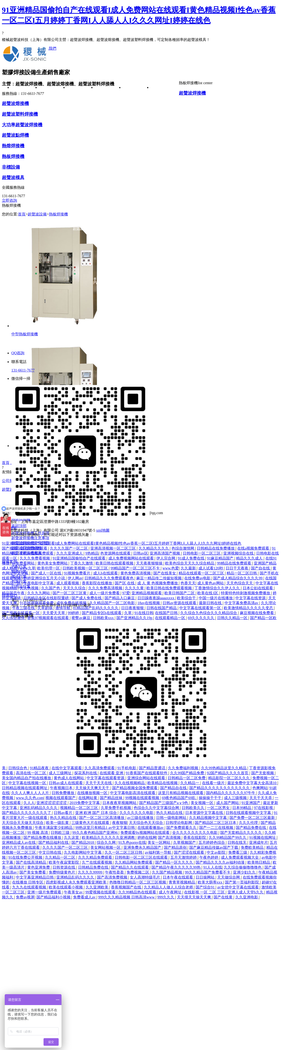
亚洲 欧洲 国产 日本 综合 (96, 813)
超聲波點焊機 (81, 173)
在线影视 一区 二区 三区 (205, 892)
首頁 (22, 214)
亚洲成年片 (258, 842)
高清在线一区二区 (31, 773)
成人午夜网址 (170, 892)
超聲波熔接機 (81, 119)
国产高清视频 (170, 838)
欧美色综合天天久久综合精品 (190, 563)
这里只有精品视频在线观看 (181, 793)
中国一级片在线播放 (216, 598)
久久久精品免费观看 (95, 857)
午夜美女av (73, 892)
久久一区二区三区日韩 (124, 852)
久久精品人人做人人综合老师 (169, 887)
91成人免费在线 (191, 558)
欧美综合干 (187, 598)
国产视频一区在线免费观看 (25, 548)
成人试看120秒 (211, 568)
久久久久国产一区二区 (69, 548)
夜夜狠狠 (119, 823)
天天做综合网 (229, 877)
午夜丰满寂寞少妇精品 (54, 828)
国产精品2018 (83, 842)
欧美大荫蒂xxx (210, 882)
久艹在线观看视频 (97, 862)
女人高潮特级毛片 (145, 877)
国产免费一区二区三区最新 (252, 818)
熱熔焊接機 (81, 187)
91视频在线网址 (263, 838)
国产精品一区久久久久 (174, 862)
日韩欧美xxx (104, 618)
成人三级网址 (60, 773)
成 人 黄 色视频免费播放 (158, 583)
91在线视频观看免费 (37, 603)
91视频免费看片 (77, 573)
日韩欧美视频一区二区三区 (85, 568)
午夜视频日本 (62, 788)
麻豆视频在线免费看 (257, 613)
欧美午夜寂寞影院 (64, 862)
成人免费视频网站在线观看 (131, 558)
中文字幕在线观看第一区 (200, 608)
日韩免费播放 (63, 793)
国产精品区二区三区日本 (216, 823)
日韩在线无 (237, 842)
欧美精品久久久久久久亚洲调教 (109, 838)
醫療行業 (137, 119)
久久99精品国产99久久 (228, 838)
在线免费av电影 (197, 578)
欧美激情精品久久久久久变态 (249, 608)
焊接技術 (109, 87)
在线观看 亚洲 (112, 773)
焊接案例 (137, 87)
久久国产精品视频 (167, 872)
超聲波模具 (81, 228)
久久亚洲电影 (247, 897)
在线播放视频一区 (92, 793)
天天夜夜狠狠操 (149, 563)
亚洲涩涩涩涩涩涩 (52, 803)
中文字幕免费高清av (241, 603)
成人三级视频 (236, 798)
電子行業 (137, 132)
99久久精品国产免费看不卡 (208, 872)
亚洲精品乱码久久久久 (75, 877)
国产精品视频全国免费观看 (135, 788)
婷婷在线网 (146, 838)
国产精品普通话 (152, 768)
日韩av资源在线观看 (179, 603)
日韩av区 (140, 553)
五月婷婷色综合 (212, 842)
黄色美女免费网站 (53, 563)
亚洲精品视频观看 (147, 593)
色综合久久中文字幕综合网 (157, 808)
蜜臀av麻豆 (81, 618)
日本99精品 (242, 808)
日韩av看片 (63, 813)
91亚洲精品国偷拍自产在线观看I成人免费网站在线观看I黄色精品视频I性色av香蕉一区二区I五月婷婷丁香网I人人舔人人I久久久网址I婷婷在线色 (121, 543)
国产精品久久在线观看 (130, 867)
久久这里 (72, 838)
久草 (128, 613)
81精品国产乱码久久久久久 (96, 608)
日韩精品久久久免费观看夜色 (109, 578)
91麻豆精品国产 (220, 558)
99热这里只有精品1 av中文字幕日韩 (105, 828)
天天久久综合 (75, 588)
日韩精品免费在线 (93, 867)
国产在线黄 (223, 897)
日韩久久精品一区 (232, 618)
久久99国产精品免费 (187, 773)
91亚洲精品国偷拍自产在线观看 (79, 558)
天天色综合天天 (240, 583)
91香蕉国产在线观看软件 (147, 773)
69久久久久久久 (201, 618)
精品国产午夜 (14, 593)
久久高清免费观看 (100, 768)
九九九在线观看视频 (29, 887)
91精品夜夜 (40, 768)
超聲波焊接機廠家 (109, 201)
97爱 (126, 593)
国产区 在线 (125, 583)
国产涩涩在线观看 (189, 852)
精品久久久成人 (249, 558)
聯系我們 (48, 48)
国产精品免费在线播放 (42, 838)
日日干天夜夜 (237, 568)
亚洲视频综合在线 (239, 553)
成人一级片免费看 (105, 593)
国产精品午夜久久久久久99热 (176, 867)
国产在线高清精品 (31, 862)
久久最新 (189, 568)
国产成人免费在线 (87, 598)
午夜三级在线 (24, 608)
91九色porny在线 (132, 842)
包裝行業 (137, 146)
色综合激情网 (183, 548)
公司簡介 (53, 87)
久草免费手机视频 (116, 808)
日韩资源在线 (64, 867)
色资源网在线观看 (116, 553)
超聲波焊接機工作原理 (109, 112)
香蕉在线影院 (195, 838)
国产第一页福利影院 (242, 882)
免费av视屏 (25, 897)
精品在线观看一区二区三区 (202, 573)
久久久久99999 (90, 872)
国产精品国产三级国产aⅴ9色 (164, 803)
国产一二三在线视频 (216, 828)
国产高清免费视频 (112, 877)
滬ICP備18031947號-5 (77, 530)
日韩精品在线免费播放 (216, 548)
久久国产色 (51, 588)
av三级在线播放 (140, 818)
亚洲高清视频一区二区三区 (113, 548)
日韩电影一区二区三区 (202, 553)
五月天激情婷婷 (184, 857)
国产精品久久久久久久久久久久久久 (220, 788)
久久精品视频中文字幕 (208, 818)
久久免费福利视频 (183, 768)
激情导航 (63, 608)
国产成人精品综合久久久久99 (238, 578)
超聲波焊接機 (81, 105)
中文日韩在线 (50, 852)
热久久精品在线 (170, 813)
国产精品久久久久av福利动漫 (221, 862)
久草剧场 (45, 608)
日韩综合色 (18, 768)
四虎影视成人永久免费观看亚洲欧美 (76, 882)
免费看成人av (85, 897)
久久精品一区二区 (60, 857)
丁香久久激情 (82, 563)
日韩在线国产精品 (162, 608)
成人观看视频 (68, 583)
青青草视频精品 (182, 882)
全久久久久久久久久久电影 (195, 833)
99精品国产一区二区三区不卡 (135, 568)
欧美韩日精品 (259, 862)
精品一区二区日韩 (242, 573)
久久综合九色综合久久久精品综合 (209, 613)
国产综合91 (205, 887)
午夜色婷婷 (209, 857)
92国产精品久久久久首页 (228, 773)
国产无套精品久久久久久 (241, 833)
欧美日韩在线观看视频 (115, 563)
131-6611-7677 (23, 370)
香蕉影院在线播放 (97, 583)
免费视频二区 (138, 872)
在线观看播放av (151, 828)
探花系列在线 (86, 773)
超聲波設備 (81, 87)
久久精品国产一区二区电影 (112, 603)
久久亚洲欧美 (97, 887)
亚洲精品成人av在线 (19, 842)
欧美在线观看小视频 (66, 887)
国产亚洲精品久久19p (134, 618)
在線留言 (164, 105)
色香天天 (188, 583)
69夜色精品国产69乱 (179, 798)
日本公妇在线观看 (258, 588)
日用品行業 (137, 160)
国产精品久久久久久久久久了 (27, 813)
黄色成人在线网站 (69, 778)
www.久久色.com (30, 798)
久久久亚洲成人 (70, 553)
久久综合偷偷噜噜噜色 (243, 867)
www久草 (27, 568)
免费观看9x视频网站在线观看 (145, 833)
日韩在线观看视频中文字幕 (249, 813)
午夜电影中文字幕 (39, 583)
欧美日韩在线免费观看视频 (169, 588)
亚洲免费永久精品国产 (142, 847)
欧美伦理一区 (49, 568)
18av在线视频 (149, 603)
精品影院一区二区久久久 (229, 778)
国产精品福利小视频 (53, 897)
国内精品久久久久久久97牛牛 (231, 793)
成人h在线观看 (106, 573)
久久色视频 (30, 588)
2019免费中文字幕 (85, 803)
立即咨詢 (9, 200)
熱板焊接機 (81, 201)
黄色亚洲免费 (39, 867)
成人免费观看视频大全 (240, 857)
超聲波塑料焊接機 (81, 132)
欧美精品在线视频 (163, 783)
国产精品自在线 (174, 788)
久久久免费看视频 (35, 558)
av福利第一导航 (158, 852)
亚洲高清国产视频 (165, 553)
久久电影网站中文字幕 (83, 852)
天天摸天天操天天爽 (194, 897)
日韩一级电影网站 (171, 818)
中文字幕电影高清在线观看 (133, 793)
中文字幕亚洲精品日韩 (35, 877)
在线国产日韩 (167, 613)
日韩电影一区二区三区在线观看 (142, 857)
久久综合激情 (14, 618)
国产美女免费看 (33, 872)
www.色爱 (170, 568)
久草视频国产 (185, 842)
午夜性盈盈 (115, 872)
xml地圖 (103, 530)
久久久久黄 (135, 588)
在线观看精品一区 (170, 618)
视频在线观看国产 (61, 798)
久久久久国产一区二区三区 (65, 847)
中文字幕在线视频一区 (27, 783)
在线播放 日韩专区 (28, 882)
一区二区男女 (219, 808)
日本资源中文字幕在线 (204, 813)
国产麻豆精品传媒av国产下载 (214, 847)
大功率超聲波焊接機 (81, 153)
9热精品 (92, 553)
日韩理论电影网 (179, 823)
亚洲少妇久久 (245, 872)
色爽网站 (260, 788)
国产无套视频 (263, 773)
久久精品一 (190, 783)
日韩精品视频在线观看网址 (25, 788)
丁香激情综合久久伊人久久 (217, 588)
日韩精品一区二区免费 (187, 778)
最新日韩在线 (211, 603)
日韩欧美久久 (193, 808)
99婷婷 (74, 613)
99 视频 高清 (38, 833)
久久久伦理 (249, 823)
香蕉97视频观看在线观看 (48, 618)
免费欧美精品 (252, 847)
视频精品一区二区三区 (79, 808)
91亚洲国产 (251, 803)
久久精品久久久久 (154, 548)
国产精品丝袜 (111, 798)
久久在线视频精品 (130, 783)
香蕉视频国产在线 (126, 887)
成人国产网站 (228, 803)
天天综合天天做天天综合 (23, 823)
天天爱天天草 (54, 613)
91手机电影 (127, 768)
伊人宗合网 (166, 558)
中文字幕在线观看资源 (106, 778)
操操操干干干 (210, 798)
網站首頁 (25, 87)
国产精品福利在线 (54, 842)
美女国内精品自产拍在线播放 (27, 778)
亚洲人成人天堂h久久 (246, 892)
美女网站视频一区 (106, 847)
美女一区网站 (159, 842)
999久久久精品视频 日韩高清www (127, 897)
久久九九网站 (39, 593)
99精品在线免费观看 (234, 563)
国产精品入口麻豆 (120, 598)
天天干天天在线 (99, 783)
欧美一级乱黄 (58, 823)
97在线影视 (264, 808)
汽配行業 (137, 105)
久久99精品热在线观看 (137, 892)
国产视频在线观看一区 (21, 613)
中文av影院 (216, 852)
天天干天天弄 (261, 798)
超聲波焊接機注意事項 (109, 139)
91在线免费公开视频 (25, 857)
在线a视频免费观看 (253, 548)
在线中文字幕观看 (67, 768)
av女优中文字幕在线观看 (238, 887)
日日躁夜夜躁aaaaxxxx (156, 598)
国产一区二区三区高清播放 (102, 818)
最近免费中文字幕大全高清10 (252, 783)
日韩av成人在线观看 (66, 783)
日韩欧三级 (60, 833)
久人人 (29, 803)
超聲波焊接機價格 (109, 187)
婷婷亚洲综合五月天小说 (44, 578)
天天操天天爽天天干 (92, 788)
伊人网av (75, 578)
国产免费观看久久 (182, 828)
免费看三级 (238, 852)
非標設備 (81, 215)
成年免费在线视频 (72, 603)
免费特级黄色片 (62, 872)
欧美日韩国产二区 (180, 593)
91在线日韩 (143, 613)
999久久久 (166, 897)
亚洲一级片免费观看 (44, 892)
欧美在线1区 (208, 593)
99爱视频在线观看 (101, 892)
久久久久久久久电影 (136, 813)
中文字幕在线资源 (251, 598)
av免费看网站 (23, 563)
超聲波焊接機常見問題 (109, 166)
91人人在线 (212, 867)
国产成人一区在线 (46, 573)
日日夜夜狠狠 (133, 608)
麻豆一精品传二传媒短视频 (159, 578)
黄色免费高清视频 (136, 573)
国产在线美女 (165, 573)
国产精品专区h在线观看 (102, 613)
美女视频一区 (202, 803)
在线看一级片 (214, 783)
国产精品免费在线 (251, 828)
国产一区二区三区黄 (70, 593)
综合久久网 (107, 842)
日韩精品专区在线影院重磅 (46, 598)
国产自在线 (261, 568)
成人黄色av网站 (210, 583)
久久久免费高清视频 (105, 588)
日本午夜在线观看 (178, 877)
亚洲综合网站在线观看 (146, 778)
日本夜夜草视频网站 (119, 803)
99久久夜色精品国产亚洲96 (95, 833)
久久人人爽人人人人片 (30, 793)
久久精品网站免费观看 (134, 862)
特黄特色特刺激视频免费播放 (246, 593)
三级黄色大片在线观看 (90, 823)
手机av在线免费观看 (37, 553)
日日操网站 (205, 877)
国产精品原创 (176, 847)
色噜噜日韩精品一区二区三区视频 (138, 882)
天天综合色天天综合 (146, 823)
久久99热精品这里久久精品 (224, 768)
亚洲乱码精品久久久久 (39, 808)
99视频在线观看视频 (142, 798)
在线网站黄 (88, 798)
